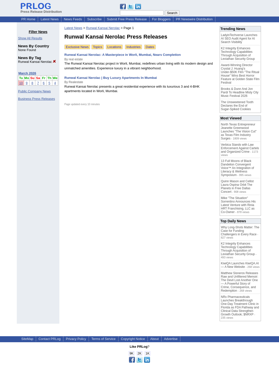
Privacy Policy (76, 339)
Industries (133, 47)
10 (21, 83)
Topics (97, 47)
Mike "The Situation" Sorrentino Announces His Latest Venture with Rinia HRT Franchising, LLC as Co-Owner (238, 205)
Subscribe (94, 19)
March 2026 (27, 73)
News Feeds (73, 19)
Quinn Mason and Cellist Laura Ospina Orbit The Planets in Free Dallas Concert (237, 186)
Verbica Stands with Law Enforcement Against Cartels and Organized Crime (240, 148)
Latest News (50, 19)
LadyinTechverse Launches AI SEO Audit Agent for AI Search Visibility (239, 38)
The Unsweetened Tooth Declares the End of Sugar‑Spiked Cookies (237, 105)
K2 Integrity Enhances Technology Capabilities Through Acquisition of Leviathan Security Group (238, 54)
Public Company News (34, 91)
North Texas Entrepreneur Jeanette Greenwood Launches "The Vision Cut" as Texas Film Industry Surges (238, 131)
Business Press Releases (36, 99)
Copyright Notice (133, 339)
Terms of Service (103, 339)
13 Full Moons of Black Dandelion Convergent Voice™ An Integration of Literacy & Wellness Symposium (237, 168)
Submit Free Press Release (127, 19)
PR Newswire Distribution (194, 19)
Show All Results (30, 38)
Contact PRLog (50, 339)
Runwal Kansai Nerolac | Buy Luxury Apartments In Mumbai (110, 78)
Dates (150, 47)
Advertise (171, 339)
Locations (114, 47)
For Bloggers (161, 19)
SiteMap (27, 339)
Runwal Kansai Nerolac (37, 62)
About (154, 339)
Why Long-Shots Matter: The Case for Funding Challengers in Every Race (240, 231)
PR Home (28, 19)
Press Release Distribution (41, 10)
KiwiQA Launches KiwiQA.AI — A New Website (240, 265)
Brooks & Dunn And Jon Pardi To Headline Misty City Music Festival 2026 (239, 92)
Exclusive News (77, 47)
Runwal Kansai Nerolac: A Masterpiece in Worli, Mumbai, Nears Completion (122, 55)
